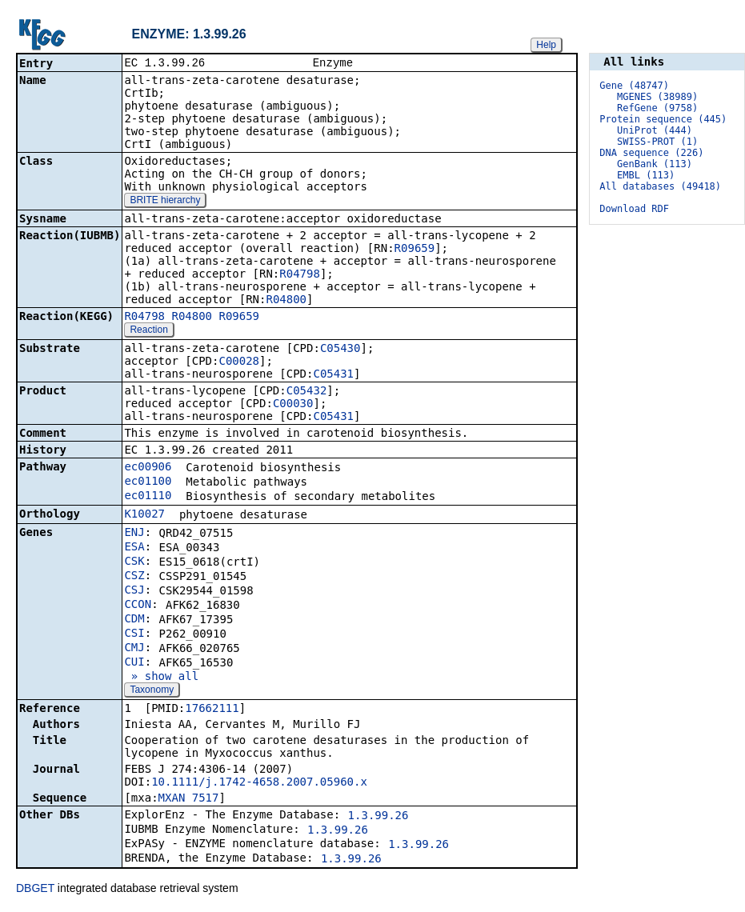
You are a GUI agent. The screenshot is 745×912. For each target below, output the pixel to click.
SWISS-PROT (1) (657, 141)
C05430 (340, 349)
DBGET (35, 889)
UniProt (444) (654, 130)
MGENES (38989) (657, 96)
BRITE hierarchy (165, 201)
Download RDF (634, 208)
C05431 (333, 375)
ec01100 (147, 482)
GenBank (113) (654, 164)
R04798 (299, 275)
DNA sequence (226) (651, 152)
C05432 (306, 392)
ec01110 (147, 496)
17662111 (211, 709)
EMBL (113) (646, 175)
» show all (161, 677)
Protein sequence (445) (663, 119)
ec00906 (147, 468)
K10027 (144, 515)
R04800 (286, 300)
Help (546, 44)
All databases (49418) (660, 186)
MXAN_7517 (188, 799)
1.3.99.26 (378, 816)
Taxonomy (152, 691)
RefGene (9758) (657, 108)
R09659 (415, 249)
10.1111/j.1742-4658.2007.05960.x (259, 783)
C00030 (293, 404)
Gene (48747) (634, 85)
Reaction (148, 331)
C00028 (238, 362)
